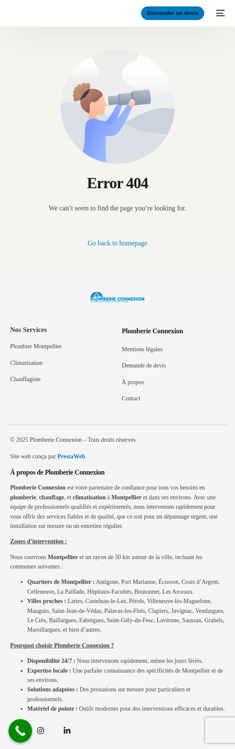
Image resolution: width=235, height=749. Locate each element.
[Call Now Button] (20, 731)
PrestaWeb (71, 456)
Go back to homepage (117, 243)
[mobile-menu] (219, 13)
